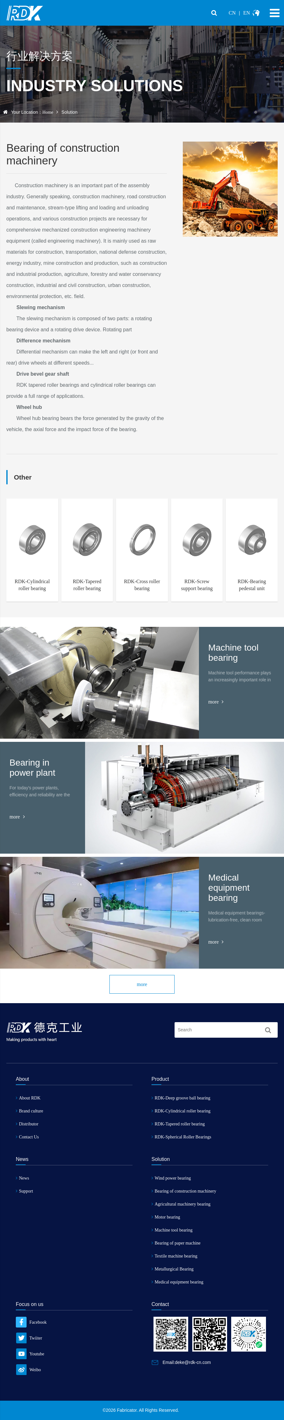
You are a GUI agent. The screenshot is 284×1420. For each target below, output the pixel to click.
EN (246, 13)
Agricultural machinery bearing (180, 1204)
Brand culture (29, 1111)
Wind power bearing (171, 1178)
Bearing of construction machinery (183, 1191)
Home (47, 112)
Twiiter (29, 1338)
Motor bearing (165, 1217)
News (22, 1178)
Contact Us (27, 1137)
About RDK (28, 1098)
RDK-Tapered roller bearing (178, 1124)
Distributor (27, 1124)
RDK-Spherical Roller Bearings (181, 1137)
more (216, 701)
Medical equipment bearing (177, 1282)
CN (232, 13)
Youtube (30, 1354)
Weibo (28, 1369)
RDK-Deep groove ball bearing (180, 1098)
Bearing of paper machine (176, 1243)
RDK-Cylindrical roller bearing (181, 1111)
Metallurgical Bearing (172, 1269)
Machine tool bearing (172, 1230)
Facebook (31, 1322)
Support (24, 1191)
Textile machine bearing (174, 1256)
